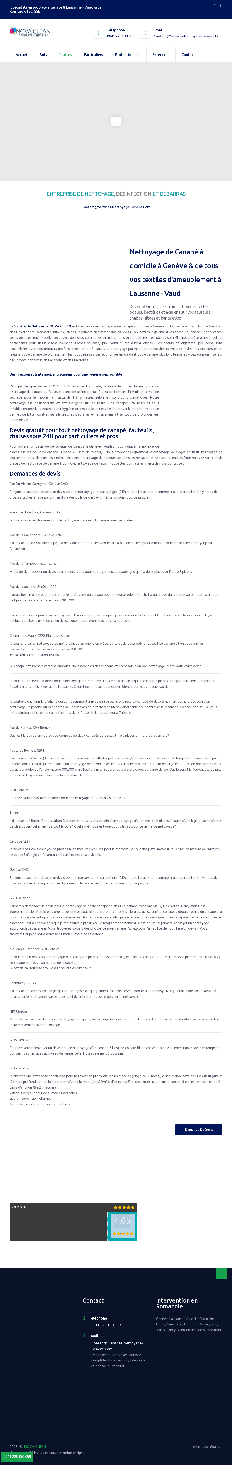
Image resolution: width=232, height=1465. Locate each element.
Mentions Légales (206, 1447)
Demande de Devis (199, 1129)
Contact (188, 55)
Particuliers (93, 55)
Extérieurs (160, 55)
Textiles (65, 55)
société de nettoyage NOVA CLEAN (42, 326)
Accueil (22, 55)
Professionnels (127, 55)
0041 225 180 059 (121, 36)
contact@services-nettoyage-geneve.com (188, 36)
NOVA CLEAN (35, 1447)
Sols (43, 55)
